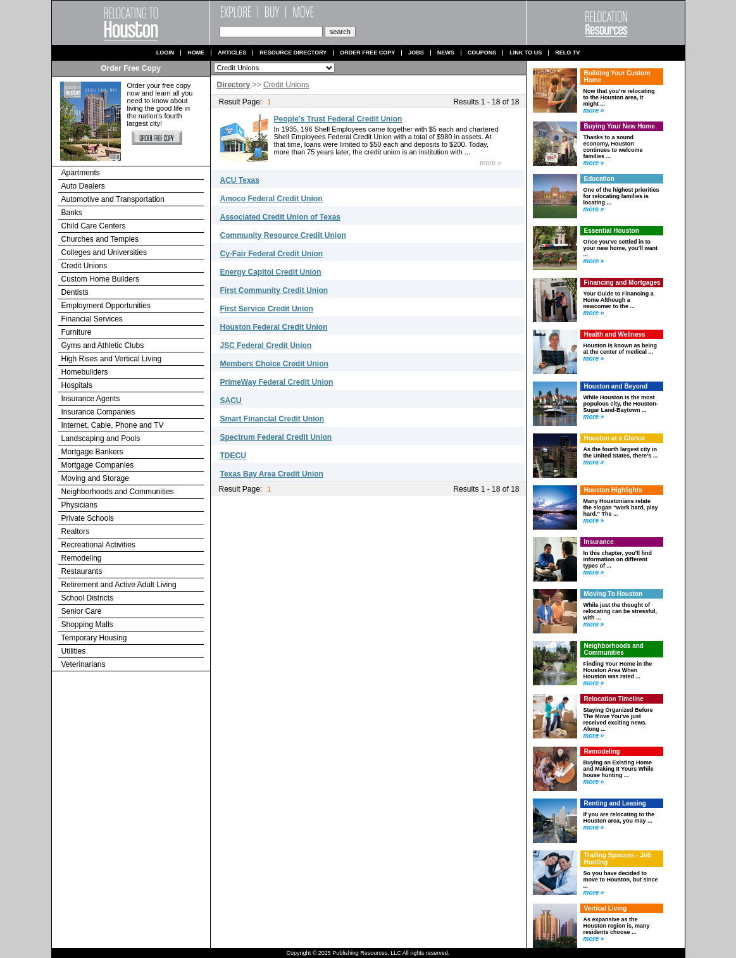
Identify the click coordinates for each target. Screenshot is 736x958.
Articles (232, 53)
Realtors (75, 531)
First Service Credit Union (266, 308)
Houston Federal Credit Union (274, 327)
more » (490, 162)
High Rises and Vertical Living (111, 358)
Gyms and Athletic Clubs (102, 345)
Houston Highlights (613, 490)
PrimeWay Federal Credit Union (277, 382)
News (445, 53)
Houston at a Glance (615, 438)
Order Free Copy (367, 53)
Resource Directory (293, 53)
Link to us (525, 53)
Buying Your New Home (619, 126)
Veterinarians (83, 664)
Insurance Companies (98, 411)
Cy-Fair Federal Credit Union (271, 253)
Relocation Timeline (614, 698)
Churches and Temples (100, 239)
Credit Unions (84, 265)
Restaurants (82, 571)
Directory (234, 84)
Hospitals (76, 385)
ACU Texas (239, 180)
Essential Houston (611, 230)
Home (195, 53)
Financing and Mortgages (622, 282)
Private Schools (87, 518)
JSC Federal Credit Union (266, 345)
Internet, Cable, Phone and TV (112, 425)
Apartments (80, 172)
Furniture (76, 332)
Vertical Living (605, 908)
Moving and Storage (95, 478)
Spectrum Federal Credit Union (276, 437)
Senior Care (81, 611)
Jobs (416, 53)
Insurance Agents (90, 398)
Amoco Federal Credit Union (271, 198)
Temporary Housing (94, 637)
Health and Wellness (615, 334)
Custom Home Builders (100, 279)
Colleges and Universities (104, 252)
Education (599, 178)
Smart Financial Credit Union (272, 418)
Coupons (482, 53)
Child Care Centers (93, 225)
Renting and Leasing (615, 803)
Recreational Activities (98, 544)
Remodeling (81, 558)
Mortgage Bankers (92, 451)
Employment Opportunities (106, 305)
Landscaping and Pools (100, 438)
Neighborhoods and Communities (117, 491)
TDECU (233, 455)
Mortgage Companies (97, 465)
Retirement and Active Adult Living (119, 584)
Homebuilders (84, 372)
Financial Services (92, 318)
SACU (231, 400)
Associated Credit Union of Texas (280, 217)
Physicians (79, 505)
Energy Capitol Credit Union (270, 272)
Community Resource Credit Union (283, 235)
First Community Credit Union (274, 290)
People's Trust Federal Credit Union (338, 119)
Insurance (599, 541)
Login (165, 53)
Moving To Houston (613, 593)
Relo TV (567, 53)
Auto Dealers (83, 186)
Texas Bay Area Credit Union (271, 474)
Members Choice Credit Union (274, 363)
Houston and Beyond (616, 386)
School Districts (87, 598)
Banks (71, 212)
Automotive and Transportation (113, 199)
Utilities (73, 651)
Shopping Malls (87, 624)
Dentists (75, 292)
